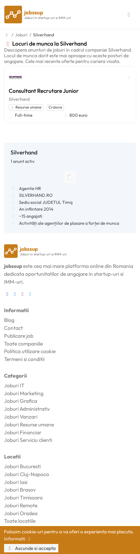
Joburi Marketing (23, 393)
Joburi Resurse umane (29, 424)
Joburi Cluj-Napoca (26, 474)
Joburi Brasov (20, 489)
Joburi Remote (20, 505)
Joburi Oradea (20, 513)
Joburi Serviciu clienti (28, 440)
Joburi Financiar (23, 432)
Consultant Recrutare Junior (44, 90)
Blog (9, 320)
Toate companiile (23, 343)
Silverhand (19, 99)
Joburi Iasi (15, 482)
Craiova (55, 107)
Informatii (18, 539)
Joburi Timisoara (23, 497)
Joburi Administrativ (27, 409)
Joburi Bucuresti (22, 466)
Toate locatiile (20, 521)
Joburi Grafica (20, 401)
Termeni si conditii (24, 359)
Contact (13, 328)
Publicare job (18, 336)
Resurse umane (26, 107)
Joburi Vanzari (20, 416)
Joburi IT (14, 385)
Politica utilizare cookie (30, 351)
